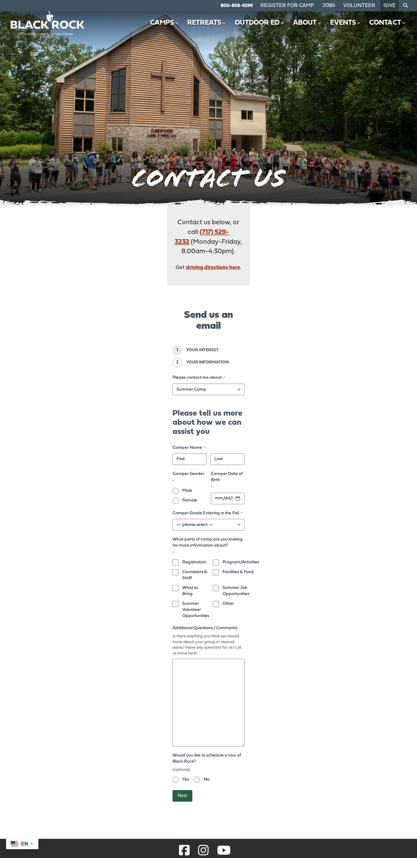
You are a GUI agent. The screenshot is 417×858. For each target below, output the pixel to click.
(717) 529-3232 (192, 222)
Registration (124, 467)
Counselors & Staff (129, 476)
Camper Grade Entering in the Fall (137, 431)
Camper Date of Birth (233, 405)
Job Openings (345, 782)
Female (143, 414)
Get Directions (30, 819)
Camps (168, 28)
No (136, 642)
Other (225, 496)
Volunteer (364, 5)
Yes (115, 642)
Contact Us (383, 782)
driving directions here (213, 238)
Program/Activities (238, 467)
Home (293, 771)
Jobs (337, 5)
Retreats (210, 28)
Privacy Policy (247, 849)
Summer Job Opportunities (246, 486)
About (308, 28)
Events (346, 28)
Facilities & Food (235, 476)
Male (116, 414)
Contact (387, 28)
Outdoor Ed (262, 28)
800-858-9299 (253, 5)
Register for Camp (299, 5)
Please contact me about (128, 327)
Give (390, 5)
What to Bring (125, 486)
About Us (297, 782)
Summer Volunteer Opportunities (144, 496)
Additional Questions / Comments (134, 508)
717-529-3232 (28, 807)
